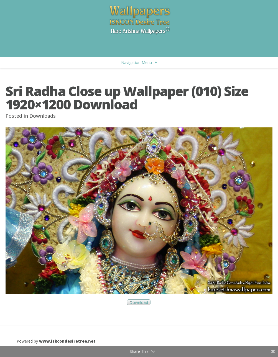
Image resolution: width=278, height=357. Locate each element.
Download (138, 302)
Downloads (42, 115)
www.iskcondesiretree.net (67, 341)
